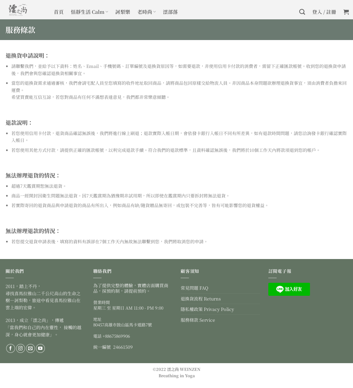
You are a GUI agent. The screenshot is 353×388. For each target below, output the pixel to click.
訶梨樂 (122, 11)
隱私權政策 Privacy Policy (207, 309)
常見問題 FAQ (194, 288)
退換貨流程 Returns (201, 298)
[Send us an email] (30, 348)
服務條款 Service (198, 320)
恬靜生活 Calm (89, 11)
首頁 (59, 11)
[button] (346, 12)
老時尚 (146, 11)
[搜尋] (302, 12)
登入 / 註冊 (324, 11)
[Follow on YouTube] (40, 348)
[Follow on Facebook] (10, 348)
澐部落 (170, 11)
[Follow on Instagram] (20, 348)
